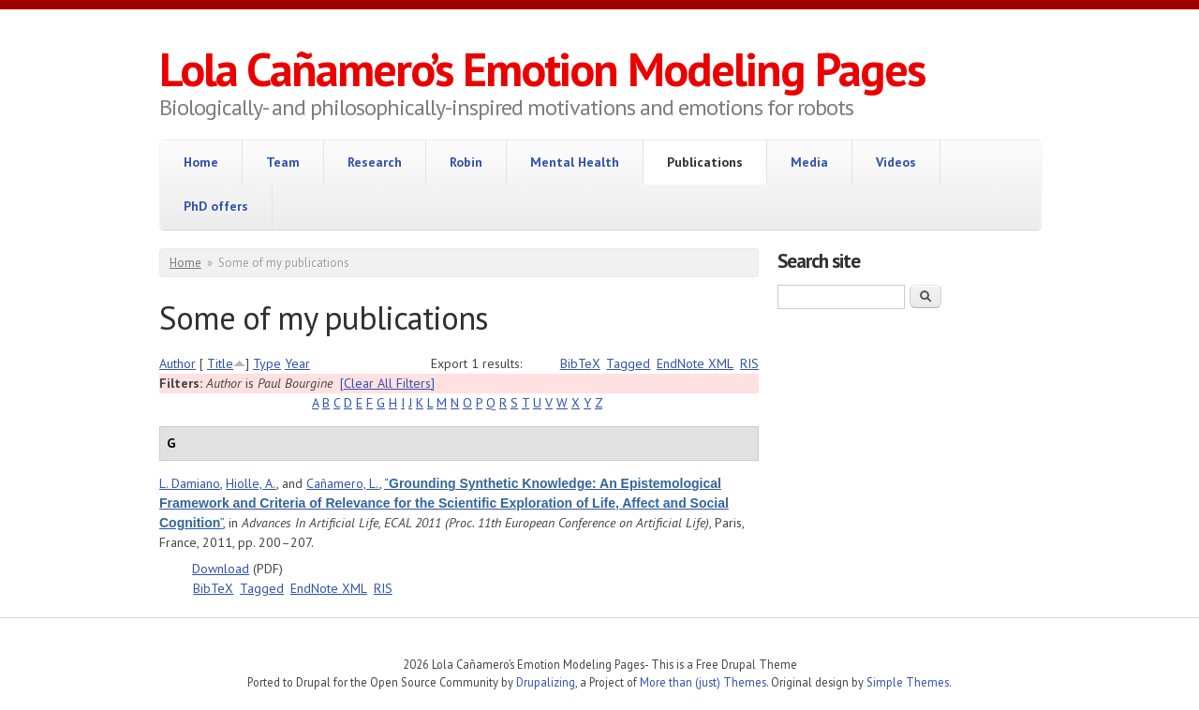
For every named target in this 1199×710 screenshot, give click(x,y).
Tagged (628, 363)
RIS (749, 363)
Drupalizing (545, 681)
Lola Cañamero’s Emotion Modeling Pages (542, 68)
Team (283, 162)
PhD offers (216, 206)
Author (177, 363)
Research (375, 162)
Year (297, 363)
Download (220, 568)
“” (444, 503)
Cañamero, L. (342, 483)
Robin (466, 162)
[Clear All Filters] (387, 383)
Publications (705, 162)
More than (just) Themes (703, 681)
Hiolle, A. (251, 483)
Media (809, 162)
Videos (896, 162)
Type (267, 363)
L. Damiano (189, 483)
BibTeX (580, 363)
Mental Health (574, 162)
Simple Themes (907, 681)
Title (220, 363)
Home (201, 162)
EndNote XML (695, 363)
